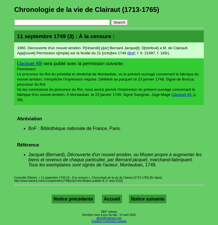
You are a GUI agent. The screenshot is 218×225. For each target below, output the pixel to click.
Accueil (112, 199)
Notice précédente (73, 199)
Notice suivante (147, 199)
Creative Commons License (109, 221)
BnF (132, 53)
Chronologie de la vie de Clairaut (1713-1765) (86, 9)
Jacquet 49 (29, 63)
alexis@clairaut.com (109, 218)
